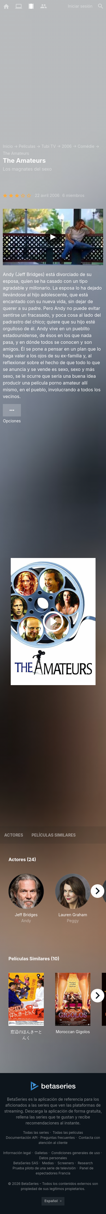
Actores (13, 835)
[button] (26, 901)
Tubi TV (48, 146)
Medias (48, 1163)
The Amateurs (16, 153)
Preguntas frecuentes (57, 1137)
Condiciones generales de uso (75, 1153)
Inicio (8, 146)
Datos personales (53, 1158)
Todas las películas (68, 1132)
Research (85, 1163)
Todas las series (36, 1132)
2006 (67, 146)
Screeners (66, 1163)
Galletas (41, 1153)
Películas (27, 146)
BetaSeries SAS (25, 1163)
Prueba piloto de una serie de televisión (44, 1168)
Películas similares (54, 835)
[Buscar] (100, 6)
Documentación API (22, 1137)
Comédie (86, 146)
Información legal (17, 1153)
